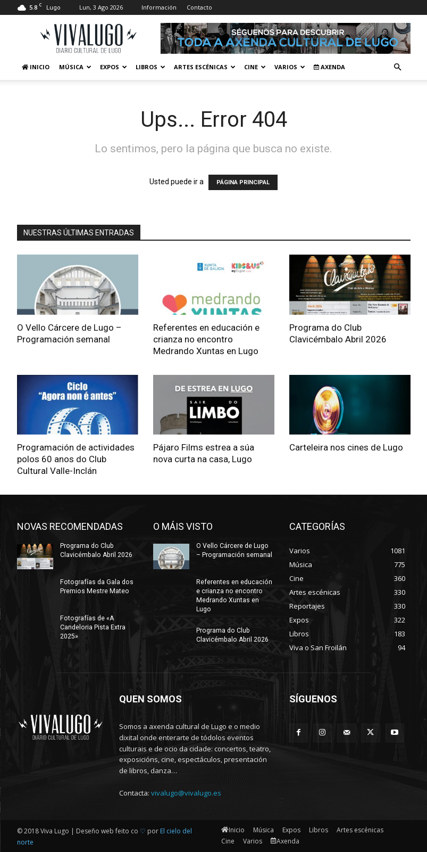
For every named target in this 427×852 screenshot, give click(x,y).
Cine (255, 67)
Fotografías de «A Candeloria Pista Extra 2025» (92, 627)
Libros (150, 67)
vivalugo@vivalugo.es (186, 793)
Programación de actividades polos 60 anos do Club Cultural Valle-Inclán (76, 459)
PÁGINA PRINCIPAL (243, 182)
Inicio (35, 67)
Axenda (329, 67)
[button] (398, 67)
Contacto (199, 7)
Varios (289, 67)
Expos (113, 67)
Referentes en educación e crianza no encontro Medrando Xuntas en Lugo (206, 339)
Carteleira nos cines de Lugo (346, 447)
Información (159, 7)
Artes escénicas (205, 67)
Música (75, 67)
